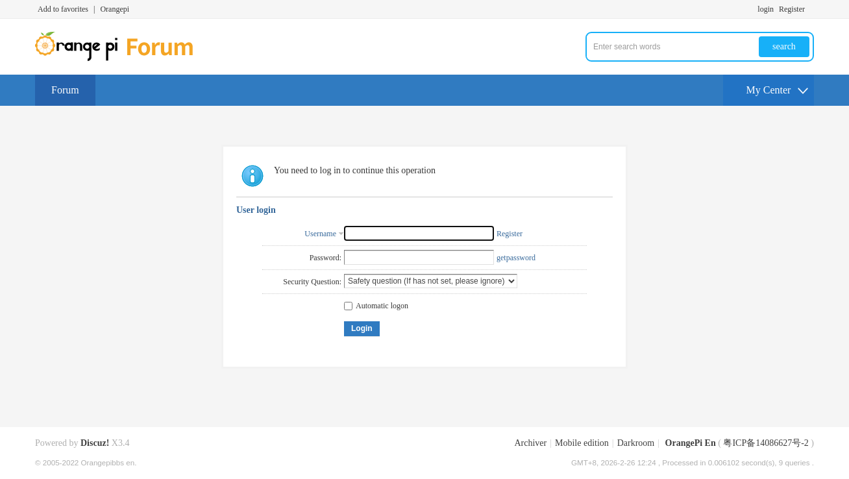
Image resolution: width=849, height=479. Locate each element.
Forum (65, 89)
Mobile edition (582, 443)
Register (792, 9)
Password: (325, 257)
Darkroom (636, 443)
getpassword (516, 257)
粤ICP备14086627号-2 (765, 443)
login (765, 9)
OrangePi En (690, 443)
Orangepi (114, 9)
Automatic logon (376, 305)
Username (320, 233)
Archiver (530, 443)
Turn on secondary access (810, 9)
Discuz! (94, 443)
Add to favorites (63, 9)
